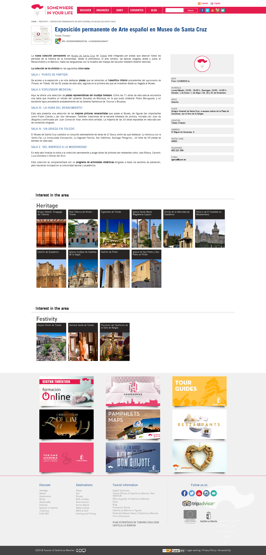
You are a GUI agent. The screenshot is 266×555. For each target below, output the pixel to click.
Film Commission (121, 516)
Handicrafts (45, 502)
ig (206, 493)
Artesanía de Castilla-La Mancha (199, 457)
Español (205, 3)
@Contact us (223, 10)
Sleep (79, 490)
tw (207, 10)
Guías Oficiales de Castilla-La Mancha (199, 391)
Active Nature (82, 505)
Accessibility (224, 550)
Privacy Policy (209, 550)
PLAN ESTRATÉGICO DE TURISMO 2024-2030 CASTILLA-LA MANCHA (136, 524)
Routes (79, 496)
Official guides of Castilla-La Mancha (131, 499)
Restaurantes (199, 424)
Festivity (43, 21)
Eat (77, 493)
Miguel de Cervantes (133, 457)
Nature (42, 493)
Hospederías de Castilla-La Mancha (133, 391)
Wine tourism (82, 502)
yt (213, 10)
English (217, 3)
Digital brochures (121, 490)
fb (202, 10)
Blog (115, 504)
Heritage (43, 490)
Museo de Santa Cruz (83, 55)
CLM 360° (44, 513)
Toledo (103, 55)
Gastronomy (45, 496)
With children (82, 499)
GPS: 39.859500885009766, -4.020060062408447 (85, 41)
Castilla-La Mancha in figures (127, 510)
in (218, 10)
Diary (115, 501)
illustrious (44, 510)
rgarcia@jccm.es (178, 159)
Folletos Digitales (133, 424)
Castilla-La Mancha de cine (66, 424)
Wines (42, 499)
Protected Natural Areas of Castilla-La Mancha (135, 513)
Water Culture (82, 508)
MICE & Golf (82, 510)
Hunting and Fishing (86, 513)
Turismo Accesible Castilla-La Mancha (66, 457)
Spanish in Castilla (48, 508)
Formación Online (121, 507)
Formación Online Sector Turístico (66, 391)
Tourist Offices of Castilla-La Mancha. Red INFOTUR (133, 494)
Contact (214, 493)
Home (33, 21)
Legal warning (194, 550)
